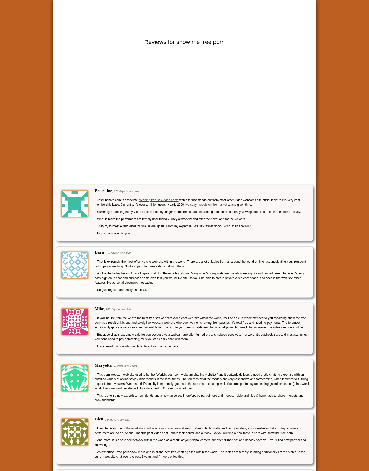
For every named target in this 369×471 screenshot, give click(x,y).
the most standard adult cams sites (149, 428)
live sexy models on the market (206, 205)
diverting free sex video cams (158, 200)
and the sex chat (193, 384)
